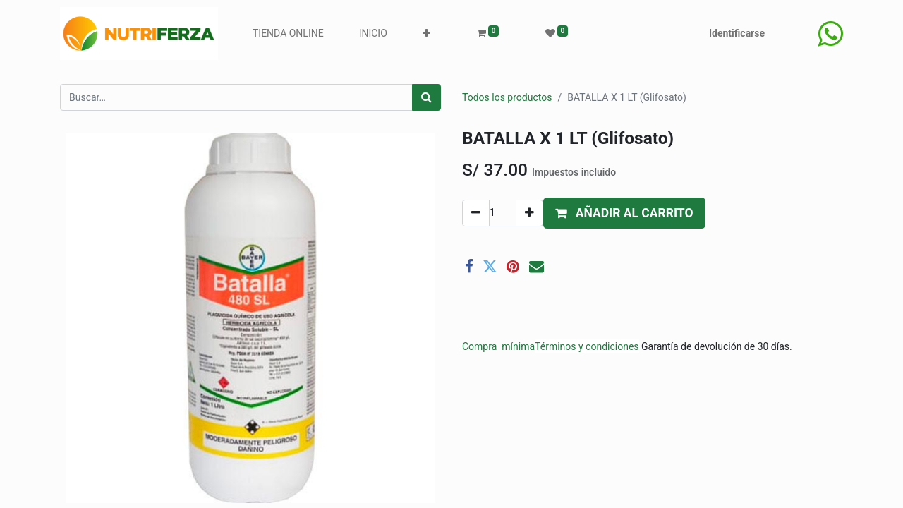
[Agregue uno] (529, 213)
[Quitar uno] (476, 213)
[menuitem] (288, 33)
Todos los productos (507, 97)
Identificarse (737, 33)
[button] (426, 33)
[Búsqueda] (426, 97)
